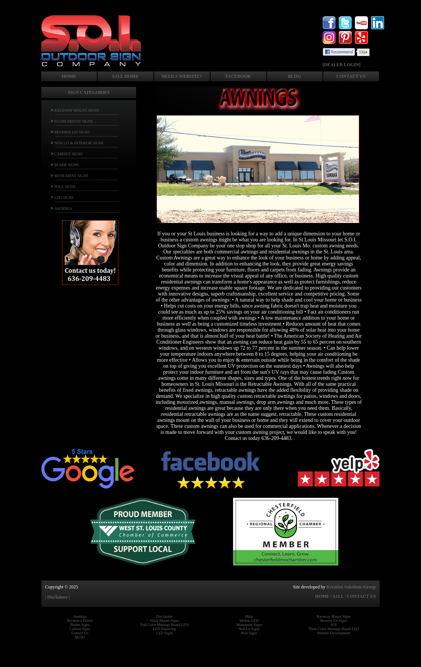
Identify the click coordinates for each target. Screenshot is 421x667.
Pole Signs (249, 633)
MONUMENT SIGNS (71, 176)
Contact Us (79, 633)
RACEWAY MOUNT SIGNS (77, 110)
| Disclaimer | (57, 597)
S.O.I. (338, 596)
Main (249, 616)
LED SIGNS (64, 198)
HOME (69, 76)
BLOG (294, 76)
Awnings (79, 616)
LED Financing (164, 629)
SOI (333, 625)
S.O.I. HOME (125, 76)
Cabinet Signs (80, 629)
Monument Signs (249, 625)
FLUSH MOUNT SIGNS (74, 121)
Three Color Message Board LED (333, 629)
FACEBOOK (238, 76)
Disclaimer (164, 616)
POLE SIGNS (65, 187)
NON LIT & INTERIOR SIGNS (79, 143)
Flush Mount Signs (164, 620)
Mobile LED (249, 620)
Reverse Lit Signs (333, 620)
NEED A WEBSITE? (181, 76)
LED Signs (164, 633)
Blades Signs (80, 625)
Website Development (333, 633)
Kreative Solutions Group (351, 587)
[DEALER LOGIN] (341, 64)
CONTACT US (350, 76)
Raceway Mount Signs (334, 616)
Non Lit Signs (248, 629)
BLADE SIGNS (67, 165)
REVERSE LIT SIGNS (72, 132)
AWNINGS (63, 208)
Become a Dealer (80, 620)
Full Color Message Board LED (165, 625)
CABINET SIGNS (69, 154)
